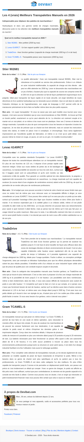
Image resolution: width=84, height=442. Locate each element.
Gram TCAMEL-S (14, 57)
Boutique (9, 431)
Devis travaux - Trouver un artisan (27, 431)
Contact (75, 431)
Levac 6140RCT (13, 47)
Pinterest (16, 414)
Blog (44, 431)
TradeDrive (11, 52)
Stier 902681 (12, 43)
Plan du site (51, 431)
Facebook (8, 414)
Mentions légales (64, 431)
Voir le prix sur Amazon (37, 74)
